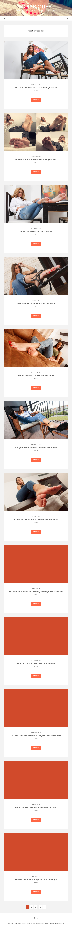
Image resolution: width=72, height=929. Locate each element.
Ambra (36, 522)
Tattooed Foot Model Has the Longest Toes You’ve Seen (36, 735)
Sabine (36, 162)
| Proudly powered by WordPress (54, 923)
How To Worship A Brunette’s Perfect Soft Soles (36, 807)
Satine (36, 810)
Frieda (36, 738)
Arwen (36, 450)
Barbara (36, 594)
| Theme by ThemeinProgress (34, 923)
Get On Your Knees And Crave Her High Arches (36, 87)
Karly (36, 306)
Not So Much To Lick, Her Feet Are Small (36, 375)
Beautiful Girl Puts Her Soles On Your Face (36, 663)
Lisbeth (36, 378)
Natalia (36, 666)
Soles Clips (36, 7)
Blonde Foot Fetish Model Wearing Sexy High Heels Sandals (36, 591)
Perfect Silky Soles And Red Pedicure (36, 231)
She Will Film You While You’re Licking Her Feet (36, 159)
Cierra (36, 882)
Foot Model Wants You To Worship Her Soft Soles (36, 519)
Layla (36, 234)
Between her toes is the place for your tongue (36, 879)
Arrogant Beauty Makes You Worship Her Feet (36, 447)
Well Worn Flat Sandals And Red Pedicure (36, 303)
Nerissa (36, 90)
